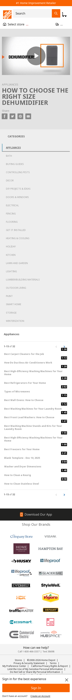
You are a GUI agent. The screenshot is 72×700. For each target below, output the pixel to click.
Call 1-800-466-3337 (29, 651)
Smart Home (13, 304)
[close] (67, 680)
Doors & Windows (17, 197)
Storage (11, 312)
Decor (10, 180)
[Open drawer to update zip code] (62, 24)
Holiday (11, 246)
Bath (9, 155)
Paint (9, 296)
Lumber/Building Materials (23, 279)
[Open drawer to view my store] (15, 24)
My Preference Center (14, 666)
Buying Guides (15, 164)
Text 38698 (48, 651)
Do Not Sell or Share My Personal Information (35, 672)
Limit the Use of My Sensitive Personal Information (35, 669)
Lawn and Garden (17, 263)
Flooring (12, 221)
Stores (18, 660)
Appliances (13, 147)
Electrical (12, 205)
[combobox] (34, 13)
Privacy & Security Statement (29, 663)
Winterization (15, 321)
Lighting (11, 271)
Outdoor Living (16, 287)
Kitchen (11, 255)
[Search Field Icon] (56, 13)
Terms (53, 663)
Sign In (36, 688)
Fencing (11, 213)
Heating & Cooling (17, 238)
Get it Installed (16, 230)
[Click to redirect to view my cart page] (64, 14)
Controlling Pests (18, 172)
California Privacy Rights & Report (49, 666)
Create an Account (40, 696)
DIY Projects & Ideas (18, 188)
